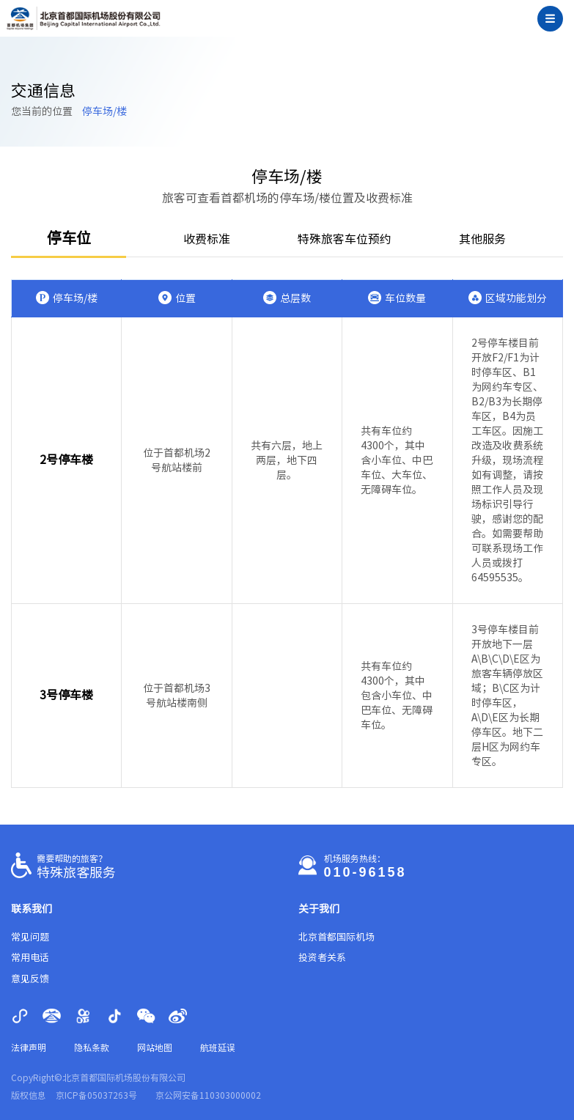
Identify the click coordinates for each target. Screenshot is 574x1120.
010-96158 (365, 872)
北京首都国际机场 (336, 937)
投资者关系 (322, 957)
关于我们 (318, 909)
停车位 (69, 237)
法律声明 (28, 1047)
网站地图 (154, 1047)
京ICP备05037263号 (96, 1095)
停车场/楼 (104, 111)
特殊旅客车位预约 (344, 239)
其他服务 (482, 239)
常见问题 (30, 937)
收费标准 (206, 239)
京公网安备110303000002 (208, 1095)
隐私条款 (91, 1047)
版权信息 (28, 1095)
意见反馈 (30, 979)
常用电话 (30, 957)
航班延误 (217, 1047)
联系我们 (31, 909)
